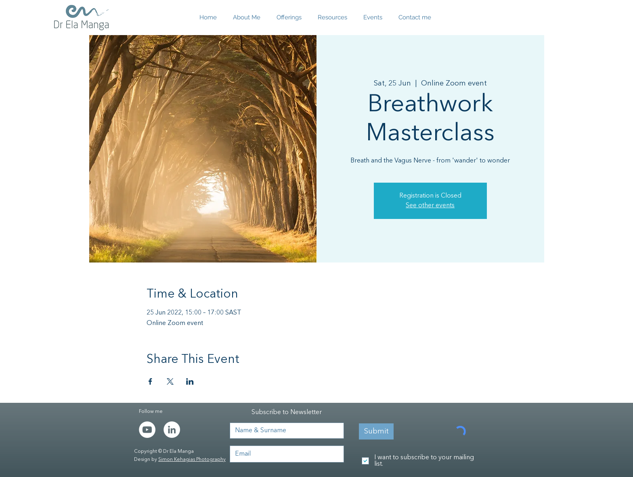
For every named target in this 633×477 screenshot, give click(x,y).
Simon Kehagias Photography (192, 459)
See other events (430, 205)
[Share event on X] (170, 381)
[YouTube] (147, 429)
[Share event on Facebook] (150, 381)
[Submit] (376, 431)
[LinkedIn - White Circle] (171, 429)
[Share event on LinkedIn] (190, 381)
